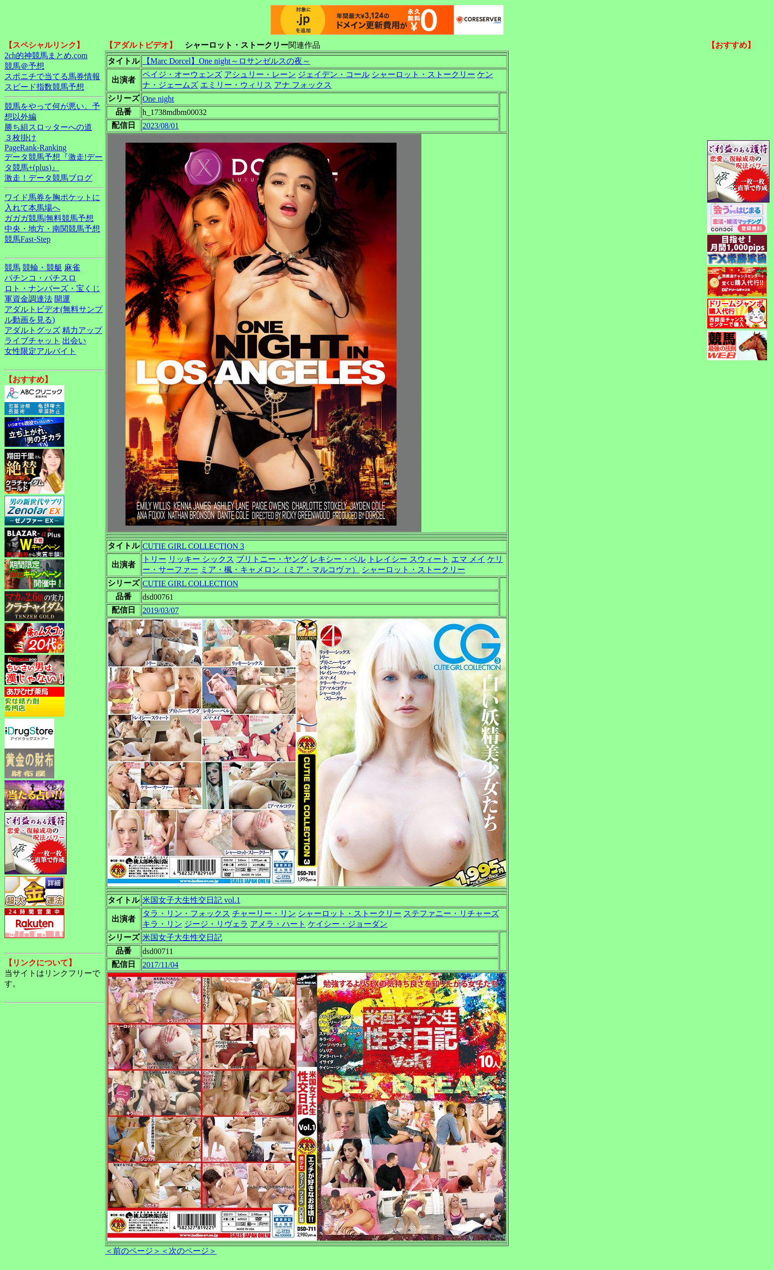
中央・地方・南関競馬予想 (52, 228)
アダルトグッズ (32, 330)
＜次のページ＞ (189, 1251)
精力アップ (82, 330)
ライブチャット (32, 340)
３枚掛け (20, 137)
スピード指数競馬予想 (44, 87)
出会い (74, 340)
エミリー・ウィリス (236, 85)
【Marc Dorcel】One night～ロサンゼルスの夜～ (226, 61)
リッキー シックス (201, 559)
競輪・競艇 (42, 267)
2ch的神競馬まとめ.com (46, 55)
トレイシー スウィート (408, 559)
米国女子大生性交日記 (182, 937)
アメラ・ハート (278, 924)
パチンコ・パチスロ (40, 278)
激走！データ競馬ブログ (48, 178)
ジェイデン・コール (334, 74)
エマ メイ (468, 559)
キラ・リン (162, 924)
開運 (62, 299)
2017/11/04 (160, 964)
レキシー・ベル (338, 559)
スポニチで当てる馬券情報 (52, 76)
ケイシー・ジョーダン (347, 924)
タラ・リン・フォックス (186, 913)
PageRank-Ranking (35, 147)
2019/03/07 (160, 610)
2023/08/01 (160, 125)
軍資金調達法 (28, 299)
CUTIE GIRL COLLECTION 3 (193, 546)
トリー (154, 559)
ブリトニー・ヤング (272, 559)
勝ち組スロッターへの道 (48, 127)
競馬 (12, 267)
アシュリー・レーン (260, 74)
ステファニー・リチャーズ (451, 913)
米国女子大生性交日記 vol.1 (191, 900)
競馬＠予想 (24, 66)
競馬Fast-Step (27, 239)
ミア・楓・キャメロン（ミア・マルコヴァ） (280, 569)
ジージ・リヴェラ (216, 924)
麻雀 (72, 267)
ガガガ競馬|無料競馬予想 (49, 218)
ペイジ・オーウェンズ (182, 74)
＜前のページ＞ (133, 1251)
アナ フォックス (303, 85)
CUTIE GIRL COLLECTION (190, 583)
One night (158, 99)
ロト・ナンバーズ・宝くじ (52, 288)
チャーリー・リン (264, 913)
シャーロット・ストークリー (423, 74)
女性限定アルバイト (40, 351)
